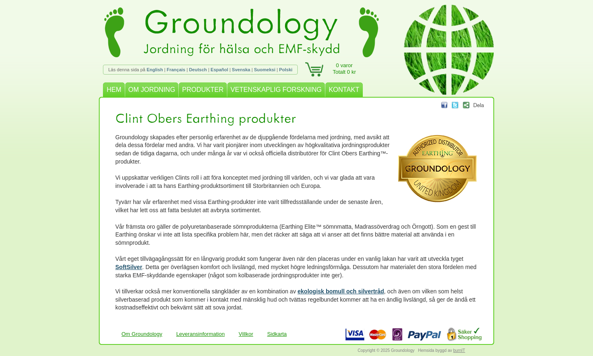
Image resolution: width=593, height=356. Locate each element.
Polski (285, 69)
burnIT (459, 350)
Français (176, 69)
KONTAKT (344, 89)
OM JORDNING (151, 89)
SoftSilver (128, 267)
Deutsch (198, 69)
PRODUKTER (202, 89)
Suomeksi (264, 69)
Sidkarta (277, 334)
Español (219, 69)
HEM (114, 89)
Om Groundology (141, 334)
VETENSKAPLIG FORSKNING (276, 89)
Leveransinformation (200, 334)
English (155, 69)
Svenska (241, 69)
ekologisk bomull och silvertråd (341, 291)
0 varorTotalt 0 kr (344, 68)
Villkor (246, 334)
